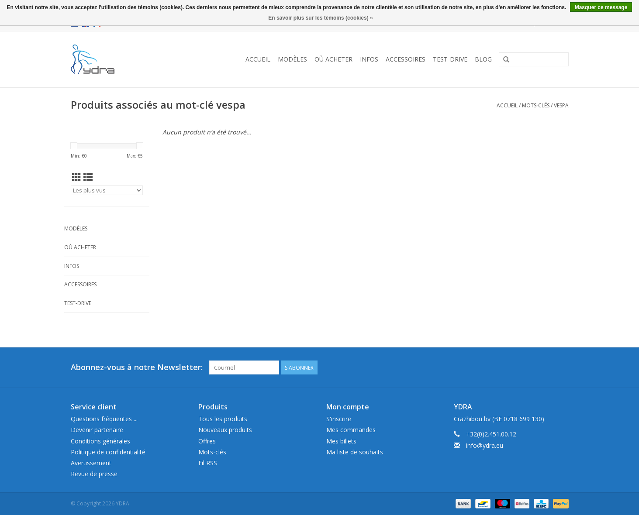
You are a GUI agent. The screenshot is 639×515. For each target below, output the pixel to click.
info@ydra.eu (484, 445)
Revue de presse (94, 474)
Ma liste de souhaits (354, 452)
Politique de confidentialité (108, 452)
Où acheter (333, 59)
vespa (561, 105)
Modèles (292, 59)
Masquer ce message (601, 7)
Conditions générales (100, 441)
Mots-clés (535, 105)
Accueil (257, 59)
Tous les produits (222, 419)
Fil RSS (207, 463)
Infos (369, 59)
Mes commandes (351, 430)
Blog (483, 59)
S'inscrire (338, 419)
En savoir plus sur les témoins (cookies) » (320, 18)
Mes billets (341, 441)
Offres (207, 441)
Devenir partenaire (97, 430)
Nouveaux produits (225, 430)
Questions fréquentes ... (104, 419)
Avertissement (91, 463)
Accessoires (405, 59)
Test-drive (450, 59)
